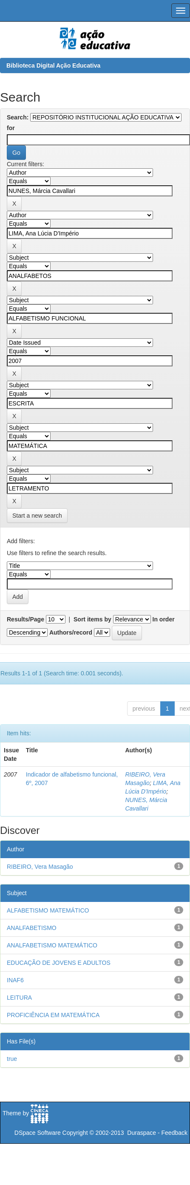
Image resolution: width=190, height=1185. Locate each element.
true (12, 1058)
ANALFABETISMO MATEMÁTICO (52, 945)
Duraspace (141, 1132)
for (11, 128)
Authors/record (70, 632)
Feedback (174, 1132)
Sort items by (92, 619)
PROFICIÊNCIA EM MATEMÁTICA (53, 1015)
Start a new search (37, 515)
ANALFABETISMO (32, 927)
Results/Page (25, 619)
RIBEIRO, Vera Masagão (40, 866)
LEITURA (19, 997)
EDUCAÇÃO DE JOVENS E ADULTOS (59, 962)
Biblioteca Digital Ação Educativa (53, 65)
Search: (17, 117)
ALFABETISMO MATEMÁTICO (48, 910)
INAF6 (15, 980)
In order (164, 619)
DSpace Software (37, 1132)
